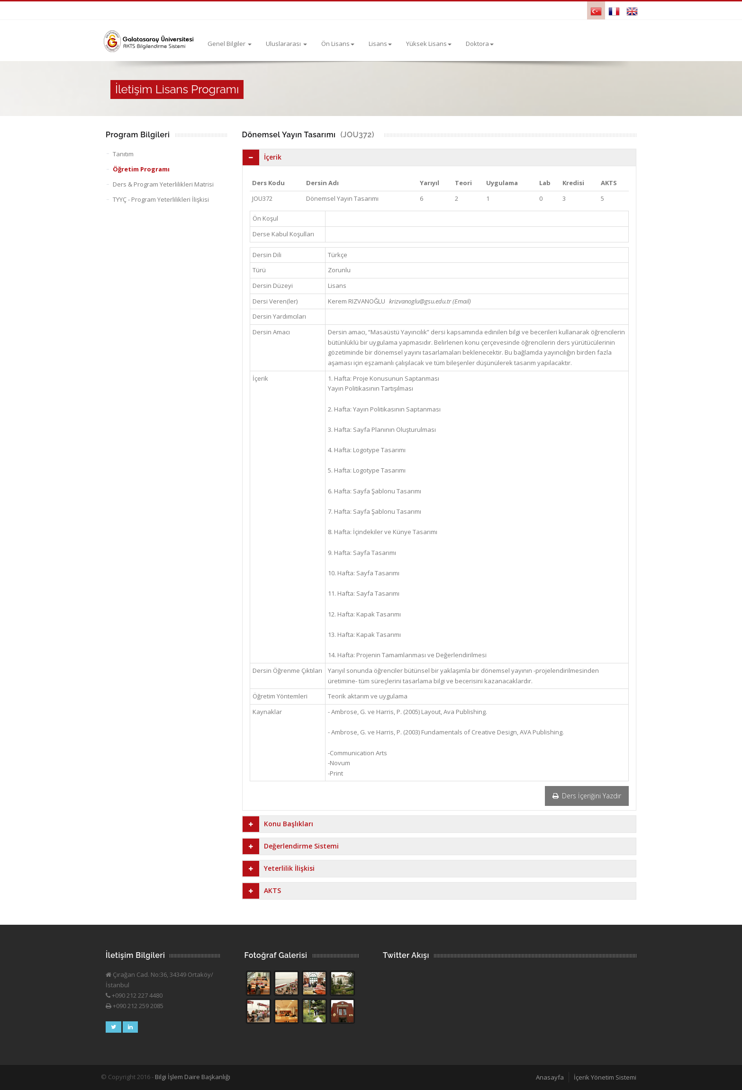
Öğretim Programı (141, 169)
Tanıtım (123, 154)
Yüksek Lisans (429, 43)
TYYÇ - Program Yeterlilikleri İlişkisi (161, 199)
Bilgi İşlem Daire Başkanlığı (192, 1076)
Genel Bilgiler (230, 43)
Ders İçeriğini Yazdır (586, 795)
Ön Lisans (337, 43)
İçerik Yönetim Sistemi (605, 1077)
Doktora (480, 43)
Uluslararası (286, 43)
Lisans (380, 43)
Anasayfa (550, 1077)
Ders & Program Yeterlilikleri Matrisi (163, 184)
